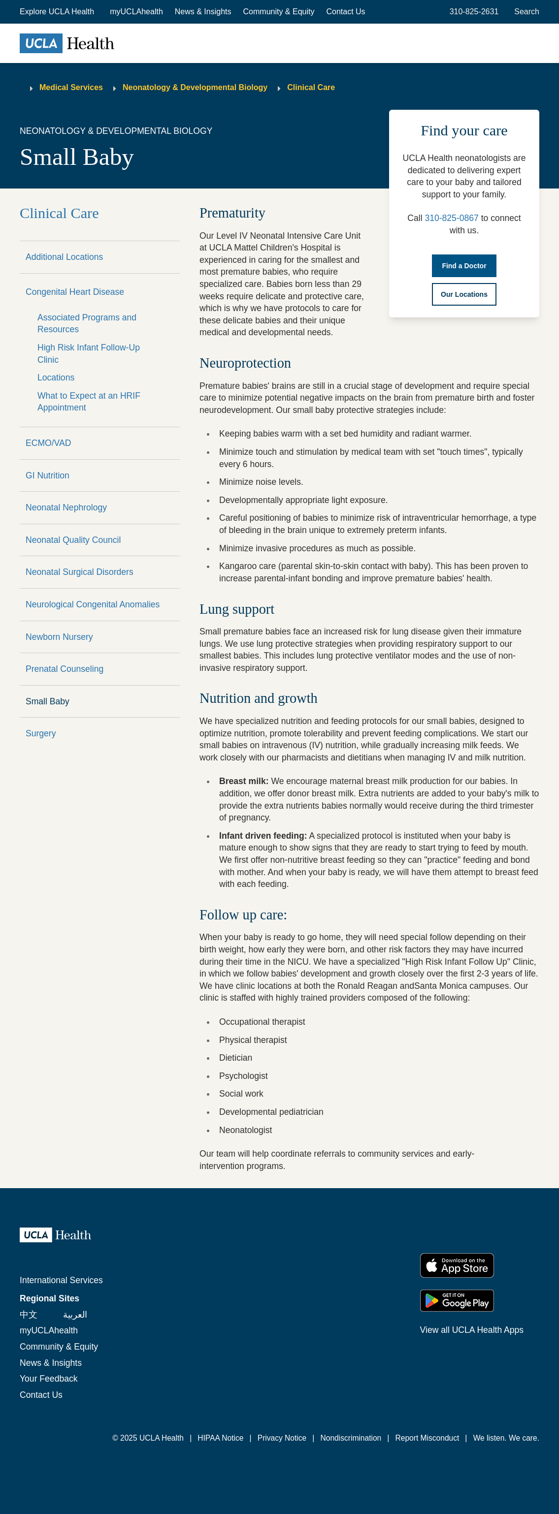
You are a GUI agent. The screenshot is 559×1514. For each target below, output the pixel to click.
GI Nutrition (47, 475)
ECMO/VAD (48, 443)
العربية (75, 1315)
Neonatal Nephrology (66, 507)
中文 (28, 1315)
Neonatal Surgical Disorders (79, 572)
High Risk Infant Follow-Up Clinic (88, 354)
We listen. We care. (506, 1438)
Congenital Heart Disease (75, 292)
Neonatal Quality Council (73, 540)
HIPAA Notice (220, 1438)
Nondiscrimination (351, 1438)
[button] (58, 12)
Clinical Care (311, 87)
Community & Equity (279, 11)
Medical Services (71, 87)
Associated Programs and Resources (86, 324)
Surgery (41, 733)
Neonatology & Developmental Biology (195, 87)
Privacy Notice (282, 1438)
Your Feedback (49, 1379)
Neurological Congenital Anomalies (93, 604)
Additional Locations (64, 257)
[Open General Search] (524, 12)
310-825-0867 (451, 218)
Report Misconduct (427, 1438)
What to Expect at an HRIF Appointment (88, 402)
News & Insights (203, 11)
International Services (61, 1280)
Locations (55, 377)
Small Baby (47, 701)
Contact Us (345, 11)
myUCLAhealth (136, 11)
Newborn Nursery (59, 637)
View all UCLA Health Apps (472, 1330)
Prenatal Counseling (64, 669)
